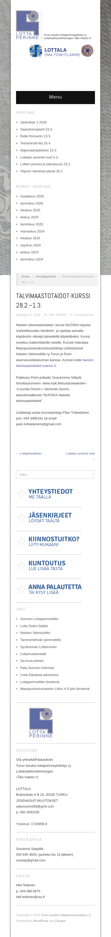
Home (26, 276)
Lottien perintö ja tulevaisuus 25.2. (45, 164)
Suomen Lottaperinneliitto (39, 619)
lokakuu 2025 (30, 210)
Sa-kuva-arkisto (32, 661)
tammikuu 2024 (31, 259)
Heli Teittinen (58, 314)
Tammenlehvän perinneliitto (40, 640)
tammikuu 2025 (31, 224)
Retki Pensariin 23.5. (35, 136)
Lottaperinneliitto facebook (39, 682)
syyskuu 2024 (30, 245)
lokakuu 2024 (30, 238)
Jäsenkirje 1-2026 (33, 122)
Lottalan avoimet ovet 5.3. (39, 157)
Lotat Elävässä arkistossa (39, 675)
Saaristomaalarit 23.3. (36, 129)
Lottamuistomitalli (33, 654)
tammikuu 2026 (31, 203)
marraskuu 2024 (32, 231)
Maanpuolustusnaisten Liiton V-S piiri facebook (55, 689)
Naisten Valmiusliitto (35, 633)
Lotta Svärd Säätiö (34, 626)
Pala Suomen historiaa (37, 668)
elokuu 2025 (29, 217)
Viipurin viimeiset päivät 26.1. (42, 171)
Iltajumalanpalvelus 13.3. (38, 150)
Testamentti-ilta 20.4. (35, 143)
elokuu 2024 (29, 252)
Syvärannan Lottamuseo (38, 647)
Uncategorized (45, 276)
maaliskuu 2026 (32, 196)
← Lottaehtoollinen (29, 453)
